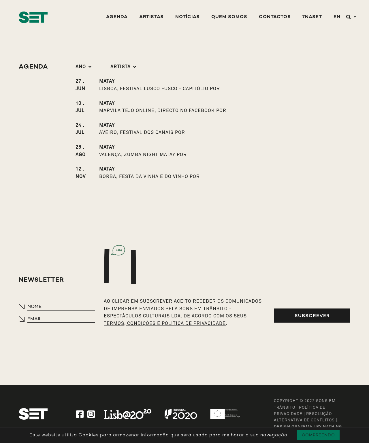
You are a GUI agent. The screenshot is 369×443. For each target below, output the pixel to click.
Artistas (151, 17)
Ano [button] (81, 67)
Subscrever (312, 315)
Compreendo (318, 435)
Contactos (275, 17)
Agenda (117, 17)
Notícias (187, 17)
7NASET (312, 17)
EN (337, 17)
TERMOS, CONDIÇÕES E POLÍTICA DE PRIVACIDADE (165, 323)
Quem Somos (229, 17)
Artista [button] (120, 67)
